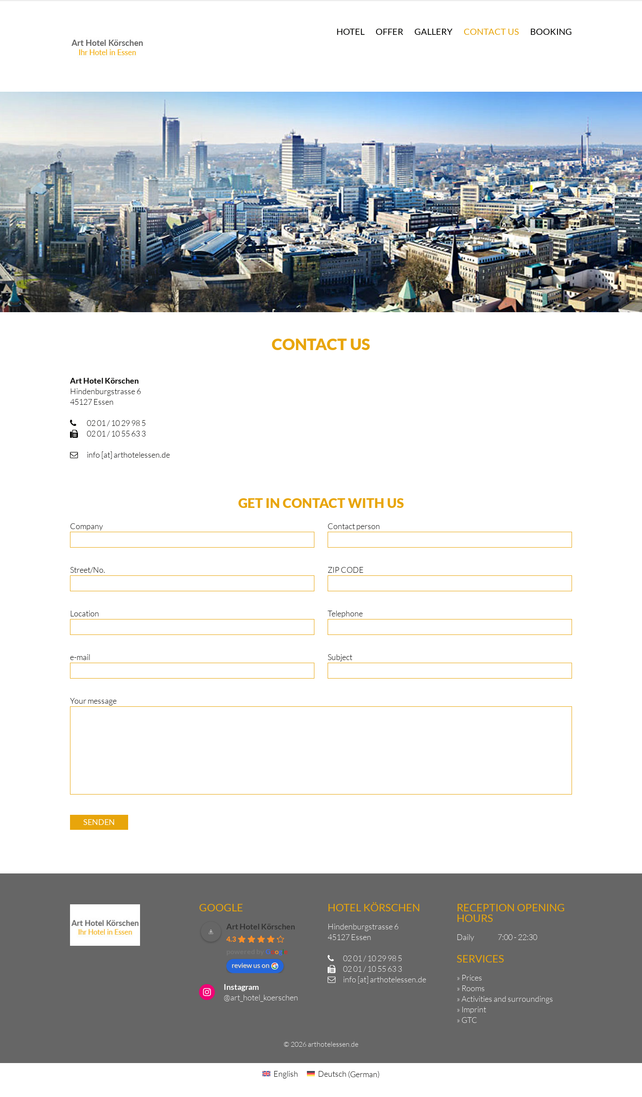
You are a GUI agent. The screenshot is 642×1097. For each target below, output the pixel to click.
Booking (551, 31)
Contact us (491, 31)
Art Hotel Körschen (260, 926)
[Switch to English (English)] (280, 1074)
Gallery (433, 31)
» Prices (469, 977)
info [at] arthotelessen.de (128, 454)
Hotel (350, 31)
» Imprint (471, 1009)
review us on (255, 965)
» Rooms (471, 988)
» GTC (467, 1020)
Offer (389, 31)
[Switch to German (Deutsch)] (343, 1074)
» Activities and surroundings (505, 999)
